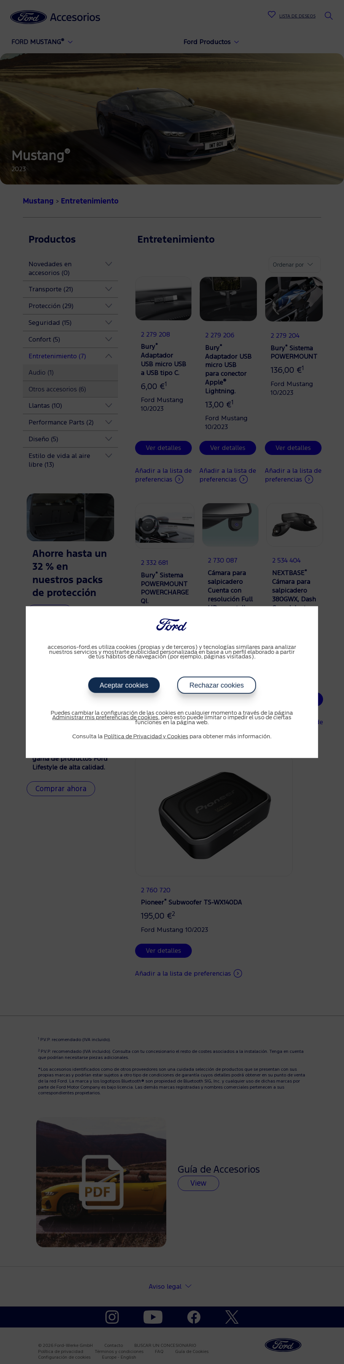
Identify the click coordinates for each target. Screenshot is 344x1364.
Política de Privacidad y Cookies (146, 736)
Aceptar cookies (123, 685)
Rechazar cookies (216, 685)
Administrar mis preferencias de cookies (105, 717)
